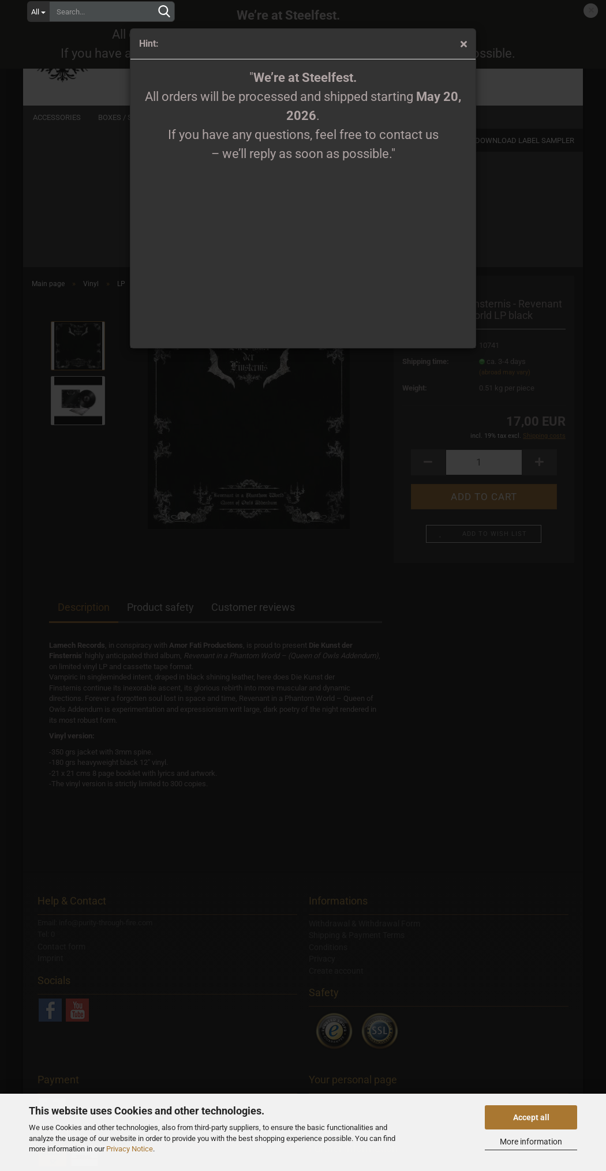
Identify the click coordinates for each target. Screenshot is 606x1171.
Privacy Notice (129, 1148)
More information (531, 1141)
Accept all (531, 1117)
